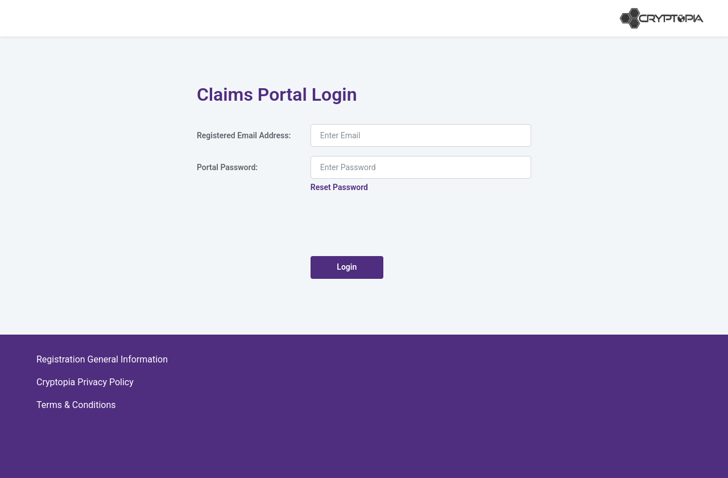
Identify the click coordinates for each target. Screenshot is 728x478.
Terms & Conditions (76, 404)
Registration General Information (102, 359)
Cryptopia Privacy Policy (85, 382)
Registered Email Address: (244, 135)
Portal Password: (227, 167)
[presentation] (397, 225)
